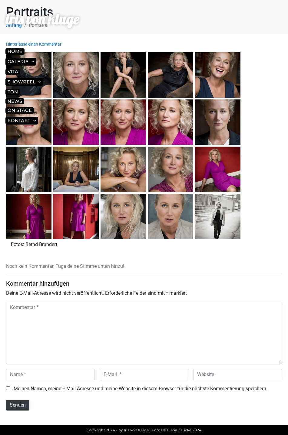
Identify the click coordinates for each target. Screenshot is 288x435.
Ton (13, 92)
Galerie (21, 62)
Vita (13, 71)
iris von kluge (42, 19)
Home (15, 51)
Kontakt (22, 121)
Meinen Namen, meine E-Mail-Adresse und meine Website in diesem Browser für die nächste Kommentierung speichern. (140, 388)
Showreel (24, 82)
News (15, 101)
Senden (18, 405)
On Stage (20, 110)
